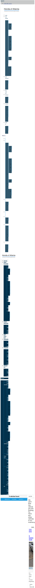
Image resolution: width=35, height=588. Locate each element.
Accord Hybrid (13, 74)
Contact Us (10, 132)
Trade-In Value (10, 119)
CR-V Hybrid (13, 38)
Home (6, 15)
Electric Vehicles (10, 307)
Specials (8, 216)
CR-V (13, 42)
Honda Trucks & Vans (10, 54)
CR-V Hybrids (13, 71)
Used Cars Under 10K (10, 86)
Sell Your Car (6, 92)
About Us (7, 242)
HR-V (13, 45)
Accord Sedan (13, 270)
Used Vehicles (7, 200)
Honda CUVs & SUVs (10, 33)
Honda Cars (10, 22)
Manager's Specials (11, 98)
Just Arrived (10, 101)
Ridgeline (14, 59)
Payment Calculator (10, 359)
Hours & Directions (11, 128)
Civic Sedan (13, 28)
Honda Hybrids (10, 65)
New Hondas (7, 141)
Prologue (14, 67)
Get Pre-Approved (11, 111)
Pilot (13, 49)
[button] (4, 378)
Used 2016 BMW (30, 530)
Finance (8, 224)
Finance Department (11, 107)
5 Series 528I (31, 538)
